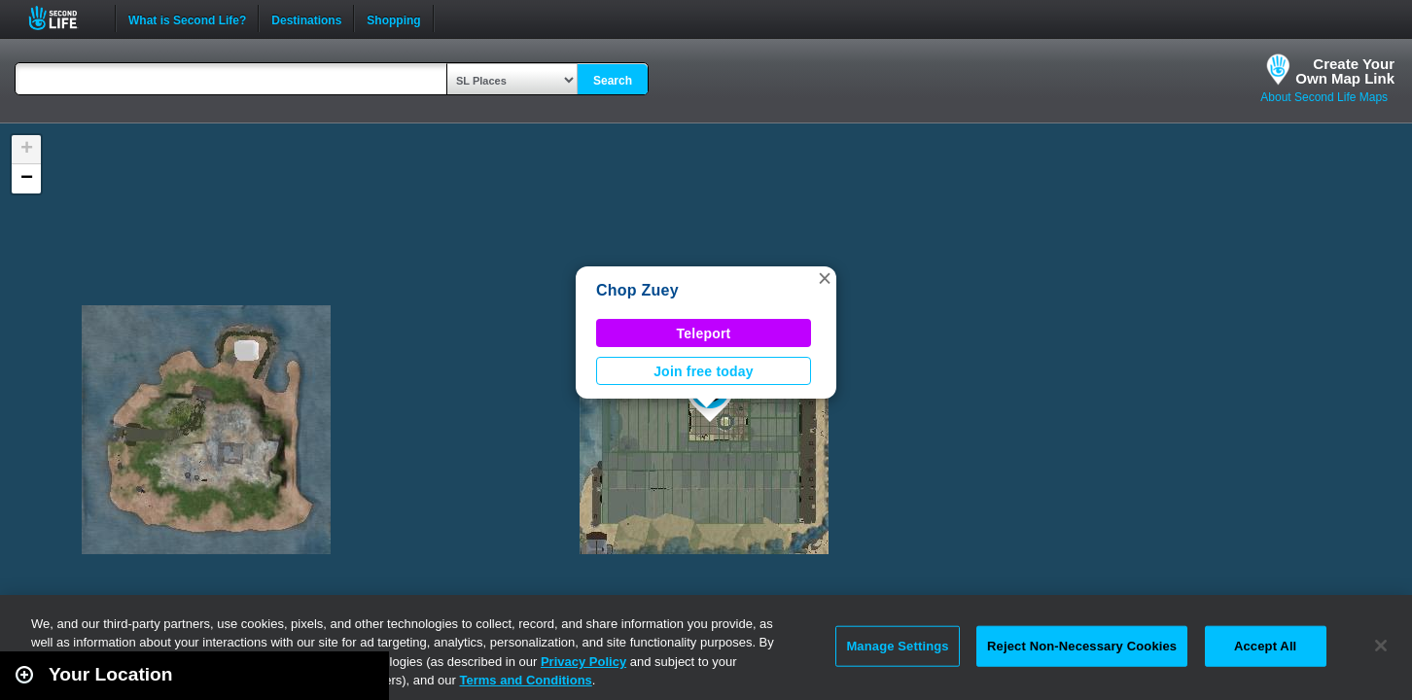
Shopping (393, 18)
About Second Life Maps (1324, 97)
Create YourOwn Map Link (1344, 71)
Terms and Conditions (526, 680)
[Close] (1380, 645)
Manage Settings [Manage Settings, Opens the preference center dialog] (897, 646)
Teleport (704, 333)
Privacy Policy (583, 661)
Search (612, 81)
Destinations (306, 18)
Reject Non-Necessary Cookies (1082, 646)
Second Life (63, 18)
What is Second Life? (187, 18)
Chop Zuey (637, 290)
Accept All (1265, 646)
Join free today (703, 371)
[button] (824, 278)
